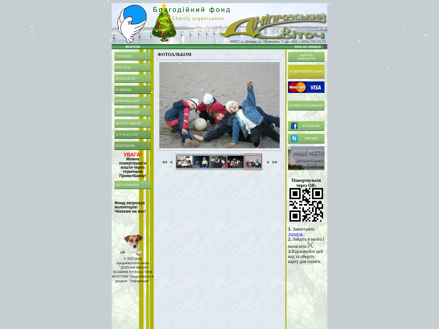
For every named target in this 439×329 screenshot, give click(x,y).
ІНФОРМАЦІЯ (127, 101)
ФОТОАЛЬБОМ (128, 123)
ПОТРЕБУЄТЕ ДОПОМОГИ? (306, 105)
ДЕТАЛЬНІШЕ (127, 185)
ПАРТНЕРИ (125, 146)
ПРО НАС (123, 67)
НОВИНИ (123, 90)
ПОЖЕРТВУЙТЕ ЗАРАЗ (306, 71)
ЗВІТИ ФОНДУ (128, 112)
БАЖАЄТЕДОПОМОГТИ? (306, 56)
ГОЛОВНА (124, 56)
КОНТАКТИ (125, 78)
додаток (296, 234)
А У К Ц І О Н (127, 134)
